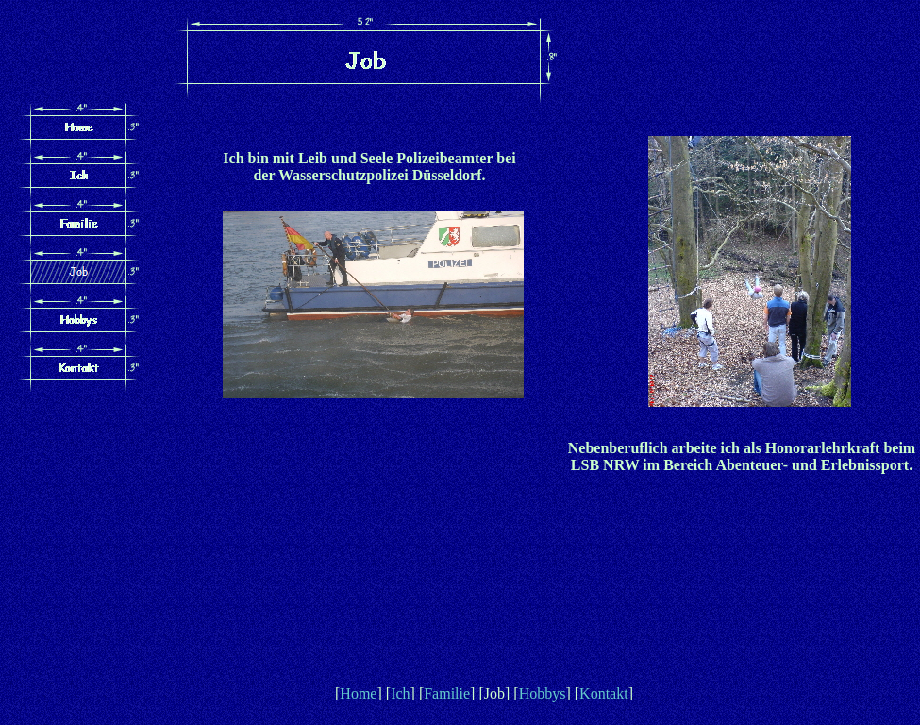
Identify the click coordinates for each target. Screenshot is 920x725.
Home (358, 693)
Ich (400, 693)
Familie (447, 693)
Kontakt (603, 693)
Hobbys (542, 693)
